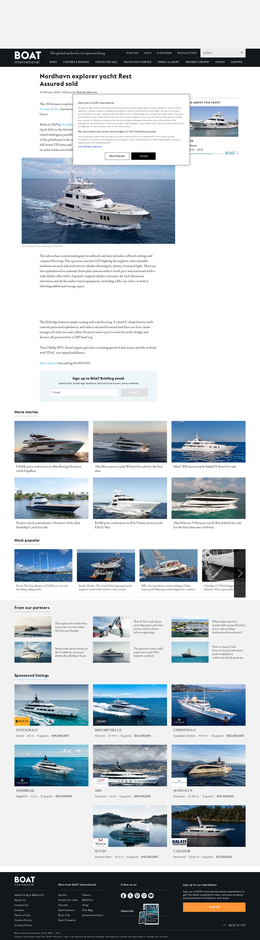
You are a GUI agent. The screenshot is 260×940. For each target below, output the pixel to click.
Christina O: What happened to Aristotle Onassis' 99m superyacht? (228, 587)
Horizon (100, 735)
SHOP (147, 53)
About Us (20, 900)
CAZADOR (181, 851)
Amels (20, 735)
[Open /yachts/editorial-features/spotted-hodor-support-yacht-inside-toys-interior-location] (106, 565)
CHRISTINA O (184, 730)
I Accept (143, 156)
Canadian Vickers (184, 735)
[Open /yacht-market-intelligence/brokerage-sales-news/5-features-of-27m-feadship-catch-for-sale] (51, 498)
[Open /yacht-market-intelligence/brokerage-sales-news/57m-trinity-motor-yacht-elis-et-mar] (130, 498)
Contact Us (21, 905)
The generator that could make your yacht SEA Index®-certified (148, 652)
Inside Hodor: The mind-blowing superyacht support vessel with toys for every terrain (105, 587)
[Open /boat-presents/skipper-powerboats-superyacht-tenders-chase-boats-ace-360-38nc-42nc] (32, 627)
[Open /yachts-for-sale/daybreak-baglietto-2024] (51, 765)
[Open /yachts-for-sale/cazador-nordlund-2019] (209, 826)
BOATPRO (236, 62)
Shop (85, 905)
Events (86, 895)
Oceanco (101, 796)
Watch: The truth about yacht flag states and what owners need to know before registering (148, 627)
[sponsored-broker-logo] (22, 724)
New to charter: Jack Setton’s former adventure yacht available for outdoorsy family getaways (227, 652)
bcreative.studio (92, 915)
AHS (98, 790)
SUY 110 (100, 851)
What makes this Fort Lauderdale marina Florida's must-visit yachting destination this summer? (229, 627)
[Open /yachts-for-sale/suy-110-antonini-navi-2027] (130, 826)
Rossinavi (179, 796)
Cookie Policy (23, 920)
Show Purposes (117, 156)
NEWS (53, 62)
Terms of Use (22, 915)
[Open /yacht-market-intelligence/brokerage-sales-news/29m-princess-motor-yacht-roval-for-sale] (209, 498)
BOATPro (87, 900)
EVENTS (220, 62)
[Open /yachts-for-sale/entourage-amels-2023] (51, 705)
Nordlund (179, 857)
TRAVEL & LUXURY (168, 62)
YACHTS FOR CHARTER (137, 62)
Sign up (214, 907)
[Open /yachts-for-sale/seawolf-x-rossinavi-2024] (209, 765)
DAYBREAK (25, 790)
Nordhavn (69, 124)
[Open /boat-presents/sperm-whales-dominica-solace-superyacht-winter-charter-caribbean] (32, 652)
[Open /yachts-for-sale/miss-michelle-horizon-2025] (130, 705)
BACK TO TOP (237, 925)
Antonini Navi (103, 857)
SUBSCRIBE (164, 53)
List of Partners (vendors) (90, 146)
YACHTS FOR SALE (106, 62)
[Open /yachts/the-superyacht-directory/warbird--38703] (211, 121)
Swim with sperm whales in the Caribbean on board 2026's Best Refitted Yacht (71, 652)
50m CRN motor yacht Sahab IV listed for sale (204, 466)
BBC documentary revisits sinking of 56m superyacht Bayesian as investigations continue (168, 587)
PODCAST (132, 53)
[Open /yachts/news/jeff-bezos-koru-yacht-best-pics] (43, 565)
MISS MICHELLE (108, 730)
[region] (131, 130)
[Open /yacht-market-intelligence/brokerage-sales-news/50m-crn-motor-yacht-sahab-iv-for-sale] (209, 442)
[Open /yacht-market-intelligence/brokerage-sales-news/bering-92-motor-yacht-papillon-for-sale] (51, 442)
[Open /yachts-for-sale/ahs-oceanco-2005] (130, 765)
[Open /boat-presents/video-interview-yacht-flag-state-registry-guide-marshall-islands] (111, 627)
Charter (63, 905)
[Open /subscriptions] (145, 915)
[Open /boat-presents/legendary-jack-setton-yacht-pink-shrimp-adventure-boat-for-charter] (190, 652)
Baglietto (22, 796)
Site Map (87, 910)
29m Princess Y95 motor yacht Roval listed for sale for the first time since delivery (207, 525)
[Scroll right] (240, 573)
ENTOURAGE (27, 730)
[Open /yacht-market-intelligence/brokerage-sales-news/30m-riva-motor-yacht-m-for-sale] (130, 442)
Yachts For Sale (67, 900)
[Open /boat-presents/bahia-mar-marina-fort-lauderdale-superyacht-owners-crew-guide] (190, 627)
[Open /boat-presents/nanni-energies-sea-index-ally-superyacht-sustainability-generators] (111, 652)
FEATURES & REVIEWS (76, 62)
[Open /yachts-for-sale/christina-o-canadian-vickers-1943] (209, 705)
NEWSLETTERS (187, 53)
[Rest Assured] (49, 363)
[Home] (30, 58)
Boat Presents (67, 920)
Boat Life (64, 915)
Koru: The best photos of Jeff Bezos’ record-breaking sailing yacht (42, 587)
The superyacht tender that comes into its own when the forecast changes (71, 626)
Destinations (66, 910)
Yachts (62, 895)
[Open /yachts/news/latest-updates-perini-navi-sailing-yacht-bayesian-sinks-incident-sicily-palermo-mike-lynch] (169, 565)
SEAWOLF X (182, 790)
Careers (19, 910)
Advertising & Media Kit (29, 895)
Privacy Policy (23, 925)
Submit (134, 392)
